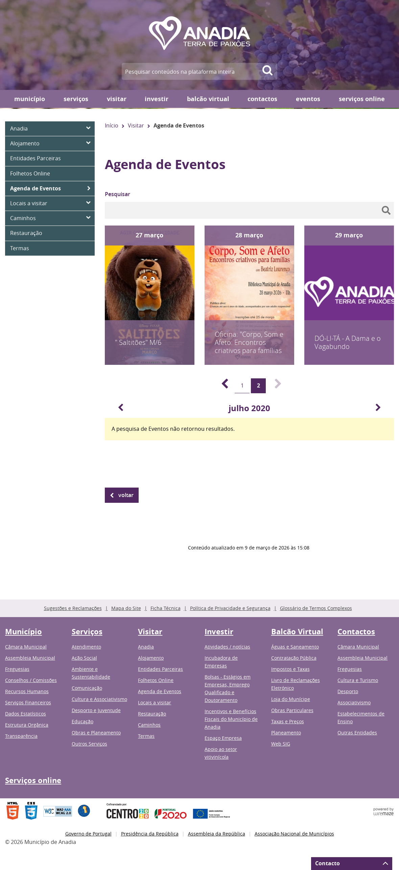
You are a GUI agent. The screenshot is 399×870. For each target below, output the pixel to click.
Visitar (116, 99)
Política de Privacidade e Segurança (230, 608)
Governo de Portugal (88, 833)
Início (111, 125)
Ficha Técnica (165, 608)
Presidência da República (150, 833)
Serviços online (362, 99)
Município (29, 99)
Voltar (126, 495)
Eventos (308, 99)
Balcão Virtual (208, 99)
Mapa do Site (126, 608)
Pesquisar (117, 194)
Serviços (76, 99)
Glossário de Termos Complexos (316, 608)
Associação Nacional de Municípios (294, 833)
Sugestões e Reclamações (73, 608)
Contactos (262, 99)
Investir (156, 99)
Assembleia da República (216, 833)
